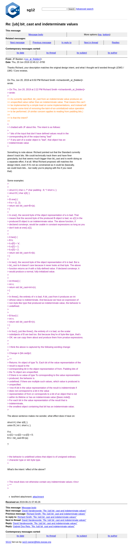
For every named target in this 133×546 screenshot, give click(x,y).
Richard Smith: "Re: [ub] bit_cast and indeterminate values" (56, 514)
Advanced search (85, 9)
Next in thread (91, 42)
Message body (36, 34)
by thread (51, 53)
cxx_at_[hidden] (33, 59)
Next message (17, 42)
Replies (115, 42)
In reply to (66, 42)
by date (20, 53)
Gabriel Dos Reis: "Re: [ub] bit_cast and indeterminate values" (44, 526)
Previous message (42, 42)
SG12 (8, 542)
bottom (106, 34)
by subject (82, 53)
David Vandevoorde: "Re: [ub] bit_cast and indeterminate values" (54, 511)
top (100, 34)
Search (71, 9)
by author (112, 53)
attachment (38, 497)
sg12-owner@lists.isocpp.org (36, 542)
